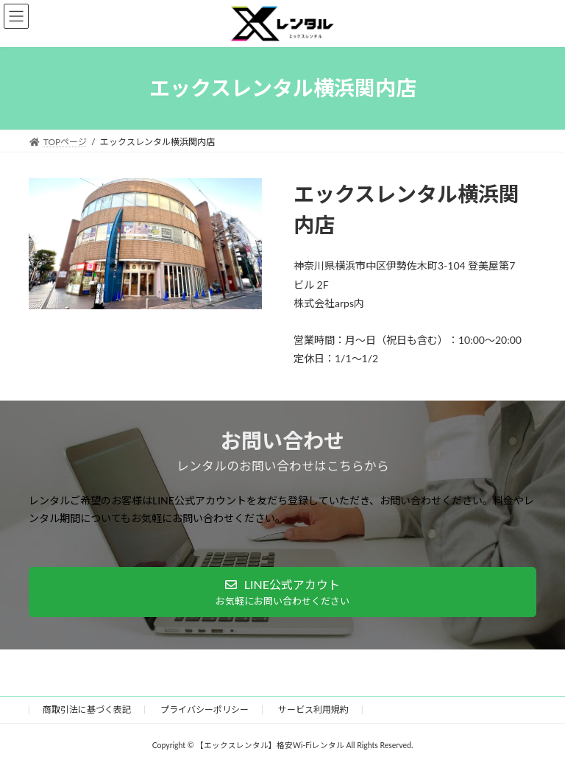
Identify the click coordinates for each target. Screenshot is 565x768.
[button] (282, 592)
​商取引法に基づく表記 (87, 709)
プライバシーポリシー (204, 709)
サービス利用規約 (313, 709)
